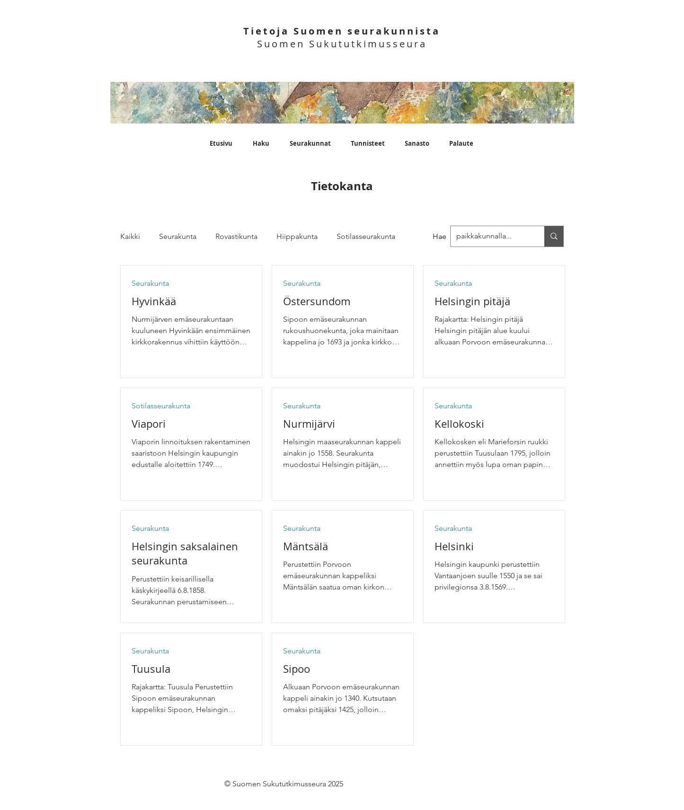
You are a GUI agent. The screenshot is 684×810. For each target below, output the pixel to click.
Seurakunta (177, 236)
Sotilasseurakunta (366, 236)
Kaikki (130, 236)
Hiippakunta (297, 236)
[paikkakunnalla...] (553, 236)
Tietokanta (342, 186)
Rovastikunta (236, 236)
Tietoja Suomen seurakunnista (341, 31)
